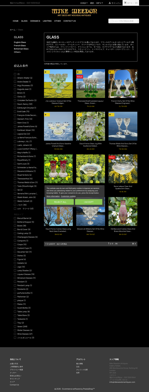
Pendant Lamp (24, 285)
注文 (78, 366)
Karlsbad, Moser (26, 130)
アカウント (81, 359)
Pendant (22, 282)
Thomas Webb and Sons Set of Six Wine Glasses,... (123, 144)
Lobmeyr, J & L (24, 141)
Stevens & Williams (26, 171)
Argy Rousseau (25, 85)
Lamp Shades (24, 270)
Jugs (21, 267)
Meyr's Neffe (23, 153)
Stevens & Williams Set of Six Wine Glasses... (90, 230)
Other (57, 21)
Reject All (60, 202)
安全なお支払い (15, 376)
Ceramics (35, 21)
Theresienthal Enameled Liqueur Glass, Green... (91, 102)
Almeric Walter (24, 78)
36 (116, 244)
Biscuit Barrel (24, 218)
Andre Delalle (24, 82)
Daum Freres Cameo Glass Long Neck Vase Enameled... (58, 230)
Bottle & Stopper (25, 222)
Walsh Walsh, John (26, 197)
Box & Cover (23, 229)
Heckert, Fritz (24, 119)
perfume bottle (25, 293)
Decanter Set (24, 252)
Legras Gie (23, 134)
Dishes (21, 256)
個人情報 (79, 363)
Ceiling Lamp (24, 233)
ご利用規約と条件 (16, 366)
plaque (21, 300)
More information (53, 196)
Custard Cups (24, 248)
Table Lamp (23, 312)
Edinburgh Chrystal (26, 108)
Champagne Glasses (27, 237)
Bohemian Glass (21, 49)
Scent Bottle (24, 308)
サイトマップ (15, 379)
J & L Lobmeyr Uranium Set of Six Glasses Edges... (58, 102)
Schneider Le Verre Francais (27, 167)
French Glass (20, 45)
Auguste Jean (24, 89)
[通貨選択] (100, 3)
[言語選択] (84, 3)
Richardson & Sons (26, 156)
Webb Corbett (24, 201)
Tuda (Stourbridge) (27, 186)
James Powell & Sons (27, 126)
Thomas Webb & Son (27, 182)
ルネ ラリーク (25, 209)
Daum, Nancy (25, 104)
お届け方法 (14, 363)
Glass (24, 21)
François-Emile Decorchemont (27, 115)
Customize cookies (68, 196)
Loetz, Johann (24, 145)
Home (16, 21)
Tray (20, 323)
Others (17, 52)
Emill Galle (23, 111)
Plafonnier (23, 297)
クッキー (13, 373)
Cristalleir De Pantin (27, 100)
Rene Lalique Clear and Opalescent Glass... (123, 187)
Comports (22, 241)
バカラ (22, 205)
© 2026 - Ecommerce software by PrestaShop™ (74, 389)
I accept (88, 202)
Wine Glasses (25, 334)
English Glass (20, 42)
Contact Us (69, 21)
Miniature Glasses (26, 278)
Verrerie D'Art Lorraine (27, 194)
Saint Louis (23, 164)
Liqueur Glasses (26, 274)
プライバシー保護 (16, 369)
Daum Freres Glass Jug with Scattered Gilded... (91, 144)
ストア (12, 382)
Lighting (47, 21)
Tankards (22, 319)
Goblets (22, 263)
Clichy (21, 97)
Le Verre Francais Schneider (27, 138)
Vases (22, 326)
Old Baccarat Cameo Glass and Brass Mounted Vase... (123, 230)
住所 (78, 373)
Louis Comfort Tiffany (27, 149)
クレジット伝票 (82, 369)
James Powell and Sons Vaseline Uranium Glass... (58, 144)
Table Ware (23, 315)
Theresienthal (25, 179)
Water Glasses (24, 330)
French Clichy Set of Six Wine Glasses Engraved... (123, 102)
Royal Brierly (23, 160)
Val (20, 190)
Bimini (21, 93)
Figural (21, 259)
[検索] (123, 21)
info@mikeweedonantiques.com (122, 382)
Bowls (21, 226)
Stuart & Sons (24, 175)
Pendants (22, 289)
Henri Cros (23, 123)
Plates (21, 304)
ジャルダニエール (25, 338)
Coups (22, 244)
